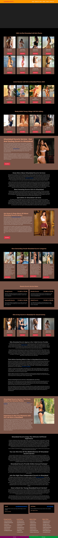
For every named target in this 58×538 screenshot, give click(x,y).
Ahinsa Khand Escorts (8, 521)
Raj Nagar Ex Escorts (46, 525)
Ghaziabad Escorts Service (16, 216)
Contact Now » (7, 277)
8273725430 (50, 506)
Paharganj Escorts (46, 528)
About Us (37, 1)
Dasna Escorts (6, 524)
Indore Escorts (19, 525)
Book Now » (10, 53)
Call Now (14, 537)
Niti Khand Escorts (20, 521)
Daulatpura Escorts (7, 525)
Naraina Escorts (33, 527)
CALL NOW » (10, 102)
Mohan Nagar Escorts (46, 530)
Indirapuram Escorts (21, 524)
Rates (41, 1)
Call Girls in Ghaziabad (29, 177)
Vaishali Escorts (33, 524)
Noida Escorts (32, 521)
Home (33, 1)
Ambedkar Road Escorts (8, 522)
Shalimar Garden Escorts (34, 532)
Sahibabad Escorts (46, 522)
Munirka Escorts (33, 525)
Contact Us (51, 1)
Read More (7, 163)
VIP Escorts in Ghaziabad (26, 366)
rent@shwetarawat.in (21, 506)
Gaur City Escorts (7, 527)
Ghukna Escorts (7, 528)
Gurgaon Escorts (33, 522)
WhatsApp (43, 537)
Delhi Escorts (19, 530)
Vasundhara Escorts (46, 532)
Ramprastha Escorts (46, 521)
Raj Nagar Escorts (45, 524)
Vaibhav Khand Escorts (46, 527)
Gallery (44, 1)
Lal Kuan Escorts (20, 532)
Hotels (47, 1)
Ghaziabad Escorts (16, 148)
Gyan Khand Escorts (20, 522)
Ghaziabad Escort (24, 344)
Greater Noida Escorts (34, 530)
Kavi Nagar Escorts (20, 528)
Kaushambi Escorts (20, 527)
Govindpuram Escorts (8, 530)
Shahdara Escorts (33, 528)
